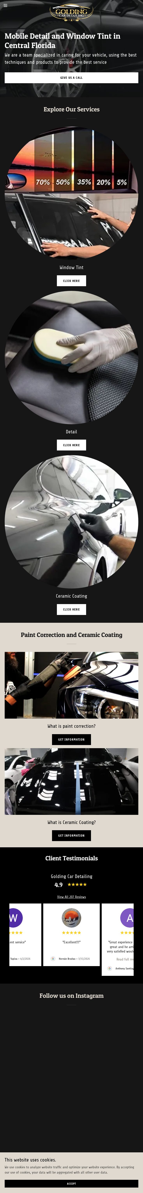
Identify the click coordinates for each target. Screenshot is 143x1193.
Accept (71, 1183)
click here (71, 281)
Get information (71, 739)
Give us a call (71, 78)
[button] (12, 5)
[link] (71, 5)
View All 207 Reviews (71, 897)
